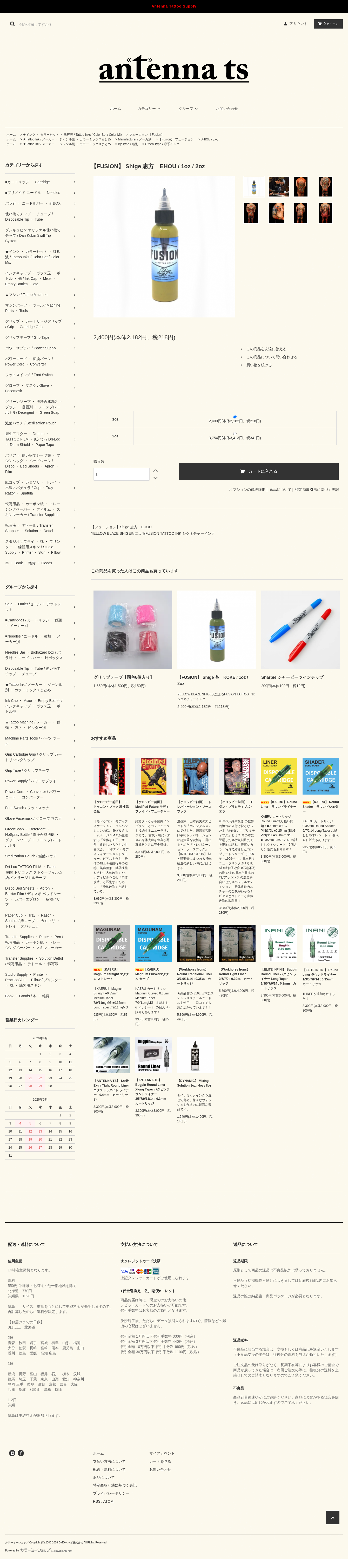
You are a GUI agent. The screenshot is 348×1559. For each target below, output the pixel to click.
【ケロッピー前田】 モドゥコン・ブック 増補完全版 (111, 806)
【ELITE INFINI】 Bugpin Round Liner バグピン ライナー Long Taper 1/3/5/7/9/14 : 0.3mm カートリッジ (279, 979)
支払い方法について (109, 1461)
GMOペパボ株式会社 (71, 1542)
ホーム (115, 108)
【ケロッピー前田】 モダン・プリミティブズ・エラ (236, 806)
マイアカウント (162, 1453)
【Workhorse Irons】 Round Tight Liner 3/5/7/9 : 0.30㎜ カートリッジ (236, 976)
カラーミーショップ (17, 1542)
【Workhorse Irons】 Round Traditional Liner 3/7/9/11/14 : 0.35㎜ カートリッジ (194, 976)
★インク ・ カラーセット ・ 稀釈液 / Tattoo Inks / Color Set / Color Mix (72, 135)
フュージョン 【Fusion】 (146, 135)
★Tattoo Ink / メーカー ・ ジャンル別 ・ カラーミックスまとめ (67, 139)
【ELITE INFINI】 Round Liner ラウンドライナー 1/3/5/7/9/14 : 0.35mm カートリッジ (320, 977)
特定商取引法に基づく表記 (317, 489)
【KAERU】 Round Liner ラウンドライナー (279, 804)
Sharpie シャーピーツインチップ (292, 677)
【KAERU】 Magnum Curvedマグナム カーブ (152, 974)
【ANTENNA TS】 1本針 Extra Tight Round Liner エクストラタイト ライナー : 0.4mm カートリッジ (111, 1090)
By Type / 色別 (128, 144)
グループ (189, 108)
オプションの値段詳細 (247, 489)
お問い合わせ (227, 108)
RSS (97, 1501)
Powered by (38, 1550)
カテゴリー (150, 108)
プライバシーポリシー (111, 1493)
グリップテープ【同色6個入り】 (123, 677)
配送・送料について (109, 1469)
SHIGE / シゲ (210, 139)
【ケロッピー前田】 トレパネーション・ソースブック (194, 806)
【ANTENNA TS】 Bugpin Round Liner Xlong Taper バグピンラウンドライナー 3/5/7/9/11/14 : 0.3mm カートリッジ (152, 1091)
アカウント (298, 24)
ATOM (108, 1501)
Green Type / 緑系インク (162, 144)
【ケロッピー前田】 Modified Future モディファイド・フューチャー (152, 806)
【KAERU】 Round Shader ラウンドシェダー (321, 806)
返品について (280, 489)
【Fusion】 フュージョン (175, 139)
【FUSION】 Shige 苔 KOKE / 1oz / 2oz (212, 680)
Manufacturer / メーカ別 (134, 139)
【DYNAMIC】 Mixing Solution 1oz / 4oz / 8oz (194, 1083)
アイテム (327, 24)
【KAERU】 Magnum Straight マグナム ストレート (111, 974)
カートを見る (160, 1461)
